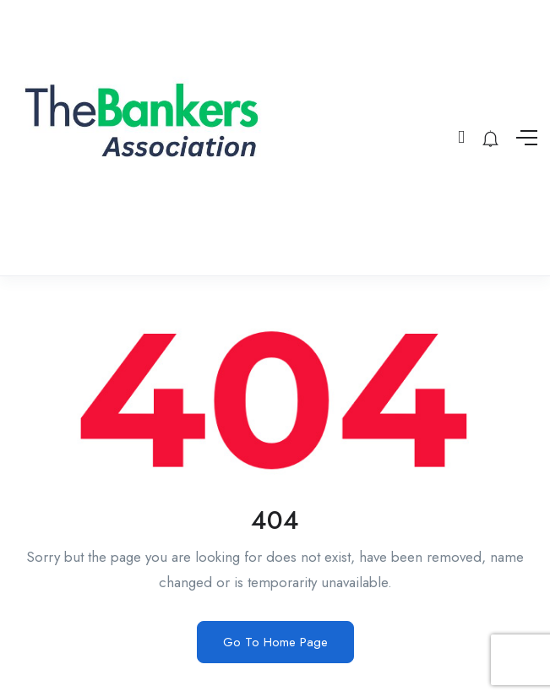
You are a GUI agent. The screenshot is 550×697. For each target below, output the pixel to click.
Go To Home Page (275, 642)
